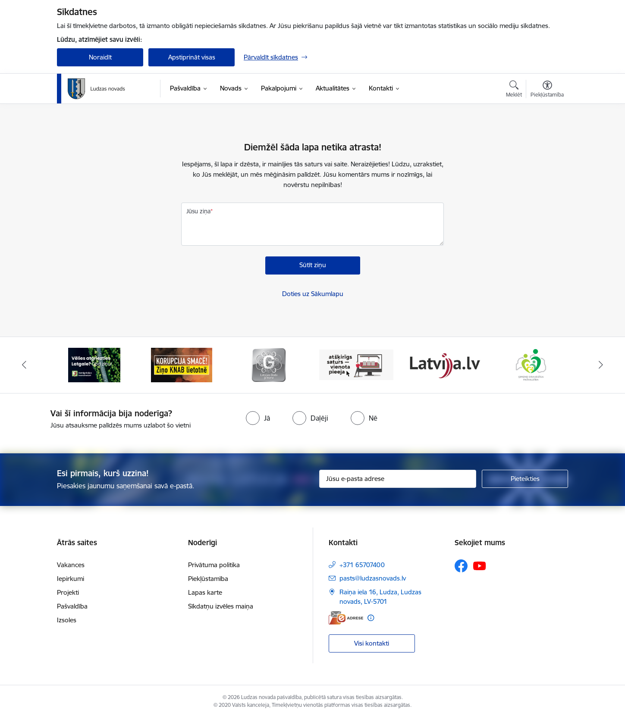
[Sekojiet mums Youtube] (479, 565)
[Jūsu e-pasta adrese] (398, 479)
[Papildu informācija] (370, 618)
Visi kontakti (371, 643)
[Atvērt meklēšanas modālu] (514, 90)
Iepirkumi (70, 578)
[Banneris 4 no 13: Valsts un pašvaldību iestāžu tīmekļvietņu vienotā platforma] (356, 364)
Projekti (68, 592)
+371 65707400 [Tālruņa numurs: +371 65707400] (362, 565)
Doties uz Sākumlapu (312, 294)
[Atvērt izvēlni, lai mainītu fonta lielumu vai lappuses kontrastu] (547, 90)
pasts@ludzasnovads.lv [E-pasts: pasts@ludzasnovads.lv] (372, 578)
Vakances (71, 565)
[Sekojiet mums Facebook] (461, 565)
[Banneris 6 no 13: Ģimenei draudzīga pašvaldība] (531, 364)
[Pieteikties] (525, 479)
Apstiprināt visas (191, 57)
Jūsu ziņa (198, 211)
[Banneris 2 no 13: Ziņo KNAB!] (181, 364)
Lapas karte (205, 592)
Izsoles (66, 620)
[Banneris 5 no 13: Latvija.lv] (443, 364)
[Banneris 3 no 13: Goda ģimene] (268, 364)
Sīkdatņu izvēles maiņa (220, 606)
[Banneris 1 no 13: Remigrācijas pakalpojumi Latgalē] (94, 364)
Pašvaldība (72, 606)
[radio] (258, 418)
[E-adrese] (346, 618)
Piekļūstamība (208, 578)
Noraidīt (100, 57)
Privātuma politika (214, 565)
